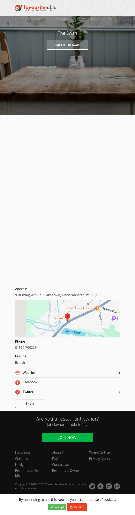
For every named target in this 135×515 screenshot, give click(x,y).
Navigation (23, 464)
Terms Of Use (99, 452)
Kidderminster (84, 19)
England (35, 19)
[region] (67, 321)
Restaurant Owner (66, 470)
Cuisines (21, 458)
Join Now (67, 437)
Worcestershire (57, 19)
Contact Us (60, 464)
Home (19, 19)
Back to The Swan (67, 45)
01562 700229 (26, 347)
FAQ (55, 458)
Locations (22, 452)
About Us (59, 452)
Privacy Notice (100, 458)
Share (30, 404)
